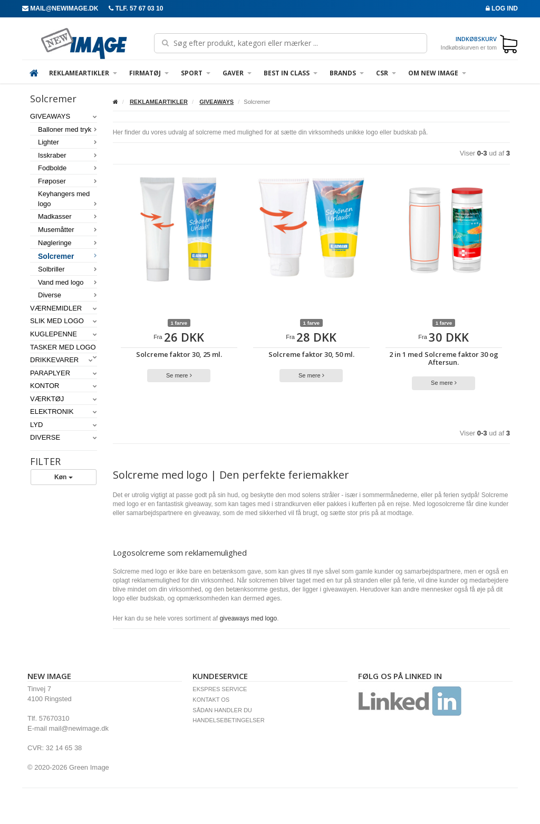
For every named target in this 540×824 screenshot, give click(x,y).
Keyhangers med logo (67, 199)
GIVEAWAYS (63, 116)
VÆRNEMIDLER (63, 308)
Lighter (67, 142)
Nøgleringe (67, 243)
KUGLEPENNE (63, 334)
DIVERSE (63, 437)
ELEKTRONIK (63, 411)
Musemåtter (67, 230)
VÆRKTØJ (63, 399)
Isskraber (67, 155)
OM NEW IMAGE (437, 73)
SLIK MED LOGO (63, 321)
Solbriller (67, 269)
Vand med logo (67, 282)
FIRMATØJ (149, 73)
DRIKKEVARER (61, 360)
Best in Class (290, 73)
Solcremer (67, 256)
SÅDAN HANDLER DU (222, 710)
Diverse (67, 295)
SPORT (195, 73)
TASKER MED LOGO (63, 348)
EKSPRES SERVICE (219, 689)
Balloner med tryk (67, 129)
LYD (63, 425)
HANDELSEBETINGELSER (228, 720)
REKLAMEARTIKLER (83, 73)
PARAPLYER (63, 373)
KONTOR (63, 386)
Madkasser (67, 216)
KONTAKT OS (210, 699)
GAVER (237, 73)
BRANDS (347, 73)
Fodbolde (67, 168)
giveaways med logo (248, 618)
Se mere (179, 375)
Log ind (502, 8)
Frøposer (67, 181)
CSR (386, 73)
